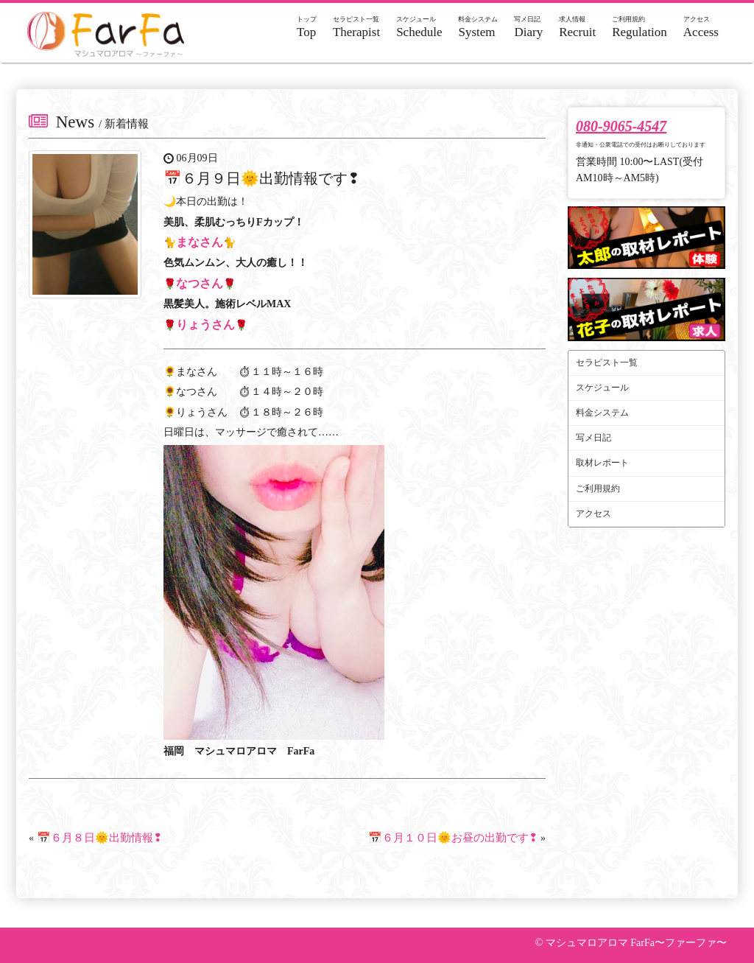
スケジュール (602, 387)
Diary (528, 27)
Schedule (419, 27)
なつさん (199, 283)
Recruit (577, 27)
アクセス (593, 513)
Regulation (639, 27)
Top (307, 27)
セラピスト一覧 (607, 362)
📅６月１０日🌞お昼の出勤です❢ (453, 838)
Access (701, 27)
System (478, 27)
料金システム (602, 412)
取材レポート (602, 463)
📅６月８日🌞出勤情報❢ (100, 838)
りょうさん (205, 324)
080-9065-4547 (621, 126)
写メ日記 (593, 438)
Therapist (356, 27)
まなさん (199, 242)
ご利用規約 (598, 488)
